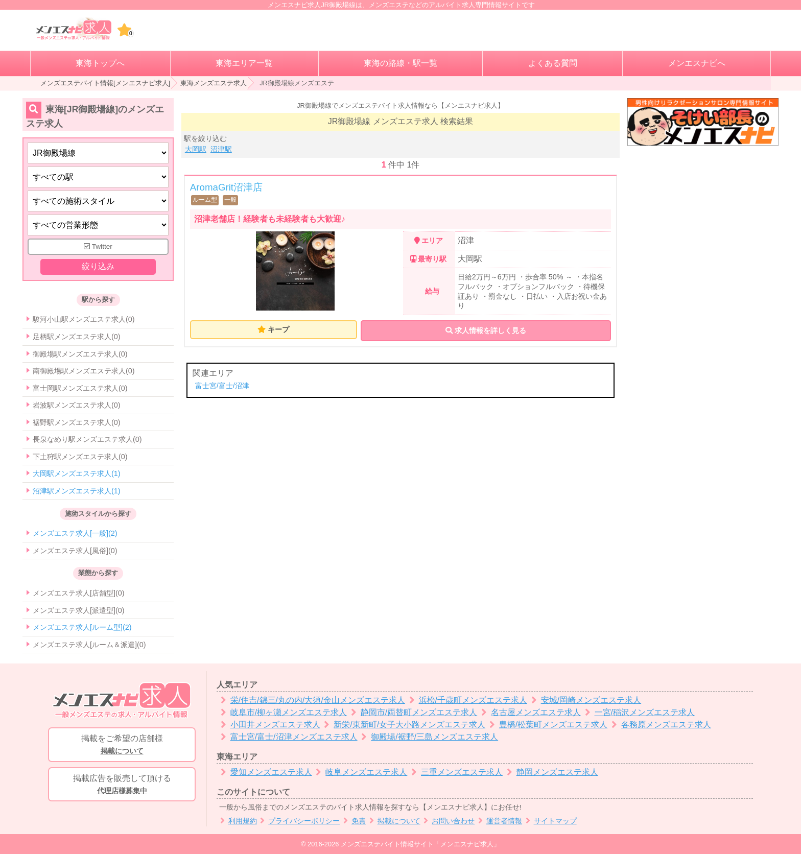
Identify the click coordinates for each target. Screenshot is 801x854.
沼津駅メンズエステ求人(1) (77, 491)
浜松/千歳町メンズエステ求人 (466, 700)
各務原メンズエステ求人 (659, 724)
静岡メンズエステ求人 (550, 772)
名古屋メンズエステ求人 (529, 712)
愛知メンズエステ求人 (264, 772)
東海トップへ (100, 63)
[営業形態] (98, 225)
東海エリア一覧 (244, 63)
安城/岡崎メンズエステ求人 (584, 700)
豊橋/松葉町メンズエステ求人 (546, 724)
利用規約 (237, 821)
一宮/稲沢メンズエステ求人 (638, 712)
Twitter (98, 246)
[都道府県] (98, 153)
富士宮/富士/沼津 (222, 386)
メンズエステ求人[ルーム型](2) (82, 627)
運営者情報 (498, 821)
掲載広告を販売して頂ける (122, 785)
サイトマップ (549, 821)
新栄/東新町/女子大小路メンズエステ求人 (403, 724)
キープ (278, 329)
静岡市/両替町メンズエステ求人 (412, 712)
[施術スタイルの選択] (98, 201)
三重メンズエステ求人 (455, 772)
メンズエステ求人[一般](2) (75, 533)
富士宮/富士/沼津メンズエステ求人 (287, 736)
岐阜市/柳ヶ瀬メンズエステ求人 (282, 712)
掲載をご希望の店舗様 (122, 745)
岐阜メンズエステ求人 (360, 772)
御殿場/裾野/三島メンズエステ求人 (428, 736)
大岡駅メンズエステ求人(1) (77, 473)
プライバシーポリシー (298, 821)
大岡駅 (195, 149)
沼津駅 (221, 149)
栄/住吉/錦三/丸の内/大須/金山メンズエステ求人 (311, 700)
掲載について (393, 821)
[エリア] (98, 177)
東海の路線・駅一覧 (400, 63)
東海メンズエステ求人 (213, 83)
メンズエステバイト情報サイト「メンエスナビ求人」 (420, 844)
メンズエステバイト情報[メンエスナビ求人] (105, 83)
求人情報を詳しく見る (485, 330)
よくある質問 (552, 63)
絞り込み (98, 266)
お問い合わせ (447, 821)
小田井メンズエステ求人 (268, 724)
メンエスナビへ (696, 63)
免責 (353, 821)
